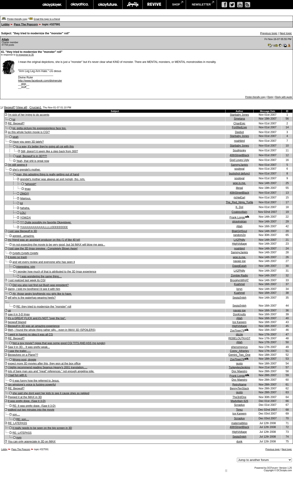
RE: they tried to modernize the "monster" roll (43, 306)
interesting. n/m (25, 266)
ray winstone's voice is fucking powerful (32, 384)
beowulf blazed (17, 322)
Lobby (5, 24)
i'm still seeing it (17, 164)
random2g (239, 235)
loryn (239, 289)
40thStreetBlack (239, 155)
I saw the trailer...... (19, 351)
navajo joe (239, 261)
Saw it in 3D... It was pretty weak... (29, 347)
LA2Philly (239, 239)
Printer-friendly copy (17, 19)
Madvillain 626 (239, 401)
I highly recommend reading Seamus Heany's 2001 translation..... (47, 367)
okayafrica (79, 4)
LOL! (23, 212)
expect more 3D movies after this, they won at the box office (44, 363)
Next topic (286, 33)
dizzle (239, 334)
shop (176, 4)
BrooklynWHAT (239, 280)
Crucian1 (35, 107)
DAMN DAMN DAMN (25, 253)
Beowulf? (9, 107)
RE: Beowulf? (16, 123)
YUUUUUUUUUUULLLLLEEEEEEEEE (44, 227)
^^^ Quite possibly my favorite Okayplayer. (45, 222)
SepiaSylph (239, 297)
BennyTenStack (239, 388)
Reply (270, 97)
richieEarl (239, 197)
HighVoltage (239, 243)
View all (21, 107)
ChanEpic (239, 123)
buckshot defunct (239, 173)
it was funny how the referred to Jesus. (35, 380)
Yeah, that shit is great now (32, 161)
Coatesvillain (239, 212)
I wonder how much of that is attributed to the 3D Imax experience (56, 271)
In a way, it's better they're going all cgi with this (45, 146)
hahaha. (25, 208)
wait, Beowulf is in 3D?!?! (31, 156)
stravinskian (239, 221)
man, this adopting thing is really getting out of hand (47, 174)
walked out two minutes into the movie (31, 409)
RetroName (239, 384)
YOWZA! (25, 217)
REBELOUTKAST (239, 338)
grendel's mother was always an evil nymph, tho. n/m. (52, 179)
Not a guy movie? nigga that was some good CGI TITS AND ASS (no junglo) (58, 343)
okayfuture (108, 4)
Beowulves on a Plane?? (23, 354)
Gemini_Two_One (239, 354)
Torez (239, 409)
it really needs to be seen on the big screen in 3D (42, 428)
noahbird (239, 140)
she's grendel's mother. (26, 169)
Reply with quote (283, 97)
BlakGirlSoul (239, 231)
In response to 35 (25, 55)
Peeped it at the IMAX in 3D (25, 397)
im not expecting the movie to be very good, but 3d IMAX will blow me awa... (58, 244)
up (9, 310)
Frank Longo (237, 217)
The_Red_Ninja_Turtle (239, 202)
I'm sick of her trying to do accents (28, 114)
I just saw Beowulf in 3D (22, 231)
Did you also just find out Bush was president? (40, 285)
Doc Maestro (239, 371)
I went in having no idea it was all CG (30, 334)
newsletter (201, 4)
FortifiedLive (239, 127)
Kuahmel (239, 284)
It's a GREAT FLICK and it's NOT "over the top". (37, 318)
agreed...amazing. (23, 236)
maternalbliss (239, 423)
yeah (15, 137)
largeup (132, 4)
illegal (239, 188)
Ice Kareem (239, 322)
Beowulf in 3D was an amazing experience (34, 326)
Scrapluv (239, 405)
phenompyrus (239, 347)
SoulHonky (239, 150)
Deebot (239, 132)
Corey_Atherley (239, 351)
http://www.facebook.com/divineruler (40, 80)
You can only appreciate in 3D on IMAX (31, 441)
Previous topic (268, 33)
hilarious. (25, 198)
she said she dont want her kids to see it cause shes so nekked (50, 393)
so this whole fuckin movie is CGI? (29, 132)
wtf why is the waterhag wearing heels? (32, 297)
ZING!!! (24, 193)
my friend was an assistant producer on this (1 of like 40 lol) (44, 239)
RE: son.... (22, 419)
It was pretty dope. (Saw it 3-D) (27, 401)
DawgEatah (239, 266)
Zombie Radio (239, 275)
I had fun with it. (17, 375)
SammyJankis (239, 164)
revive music (154, 4)
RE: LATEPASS (17, 423)
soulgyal (239, 168)
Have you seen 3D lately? (28, 141)
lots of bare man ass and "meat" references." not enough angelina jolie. (51, 371)
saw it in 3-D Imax (19, 314)
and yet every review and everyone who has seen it (43, 262)
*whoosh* (30, 184)
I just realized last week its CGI (26, 280)
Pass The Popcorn (26, 24)
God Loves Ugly (239, 160)
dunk (239, 441)
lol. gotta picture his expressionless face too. (39, 128)
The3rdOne (240, 397)
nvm (19, 437)
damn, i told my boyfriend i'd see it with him (34, 289)
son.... (16, 414)
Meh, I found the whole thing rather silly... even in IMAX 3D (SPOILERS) (51, 330)
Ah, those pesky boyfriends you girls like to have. (42, 293)
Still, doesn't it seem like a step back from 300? (49, 151)
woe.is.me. (239, 183)
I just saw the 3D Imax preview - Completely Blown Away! (43, 248)
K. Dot (239, 207)
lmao (28, 188)
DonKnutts (239, 314)
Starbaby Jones (239, 114)
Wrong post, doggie (24, 359)
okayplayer (52, 4)
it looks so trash (17, 257)
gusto (239, 363)
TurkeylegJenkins (239, 367)
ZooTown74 (237, 330)
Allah (5, 39)
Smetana (239, 118)
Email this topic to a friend (47, 19)
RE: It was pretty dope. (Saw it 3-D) (33, 405)
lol (13, 119)
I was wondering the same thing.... (41, 276)
